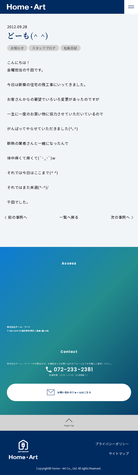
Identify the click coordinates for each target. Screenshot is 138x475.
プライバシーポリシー (112, 443)
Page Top (69, 423)
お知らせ (17, 48)
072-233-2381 (69, 369)
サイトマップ (119, 453)
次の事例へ (122, 217)
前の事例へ (16, 217)
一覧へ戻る (69, 217)
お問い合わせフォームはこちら (74, 392)
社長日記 (70, 48)
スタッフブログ (44, 48)
